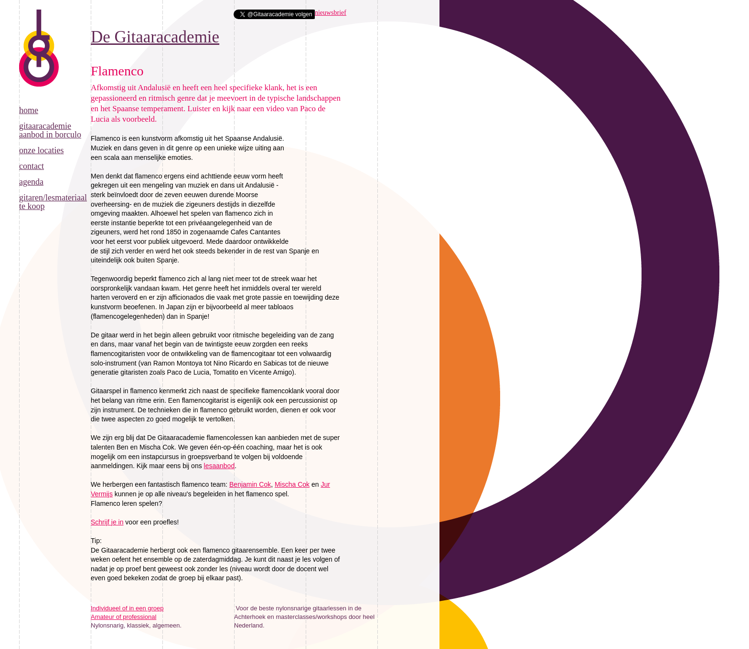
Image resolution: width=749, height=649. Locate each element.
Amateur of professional (123, 616)
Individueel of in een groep (127, 608)
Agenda (31, 182)
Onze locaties (41, 150)
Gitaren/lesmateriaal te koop (53, 202)
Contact (31, 166)
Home (28, 110)
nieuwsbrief (330, 12)
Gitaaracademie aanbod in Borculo (50, 130)
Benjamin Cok (250, 484)
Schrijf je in (107, 522)
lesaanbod (219, 466)
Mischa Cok (292, 484)
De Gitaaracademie (39, 58)
